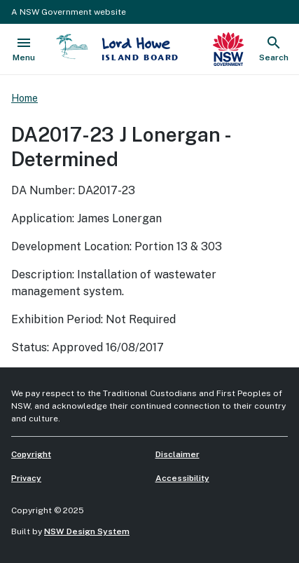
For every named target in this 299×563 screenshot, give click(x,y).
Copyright (31, 454)
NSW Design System (87, 531)
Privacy (26, 478)
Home (24, 98)
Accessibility (182, 478)
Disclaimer (177, 454)
